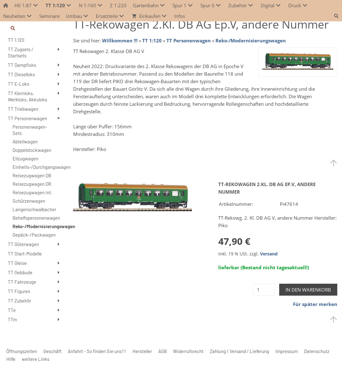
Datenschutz (316, 351)
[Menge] (264, 290)
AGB (162, 351)
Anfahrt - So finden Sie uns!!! (97, 351)
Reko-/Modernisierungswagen (250, 40)
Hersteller (142, 351)
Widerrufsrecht (188, 351)
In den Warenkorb (308, 290)
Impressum (286, 351)
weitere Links (35, 359)
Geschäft (52, 351)
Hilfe (10, 359)
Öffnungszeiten (21, 351)
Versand (269, 254)
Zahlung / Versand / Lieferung (239, 351)
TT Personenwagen (188, 40)
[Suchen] (34, 28)
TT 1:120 (152, 40)
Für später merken (315, 304)
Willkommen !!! (120, 40)
